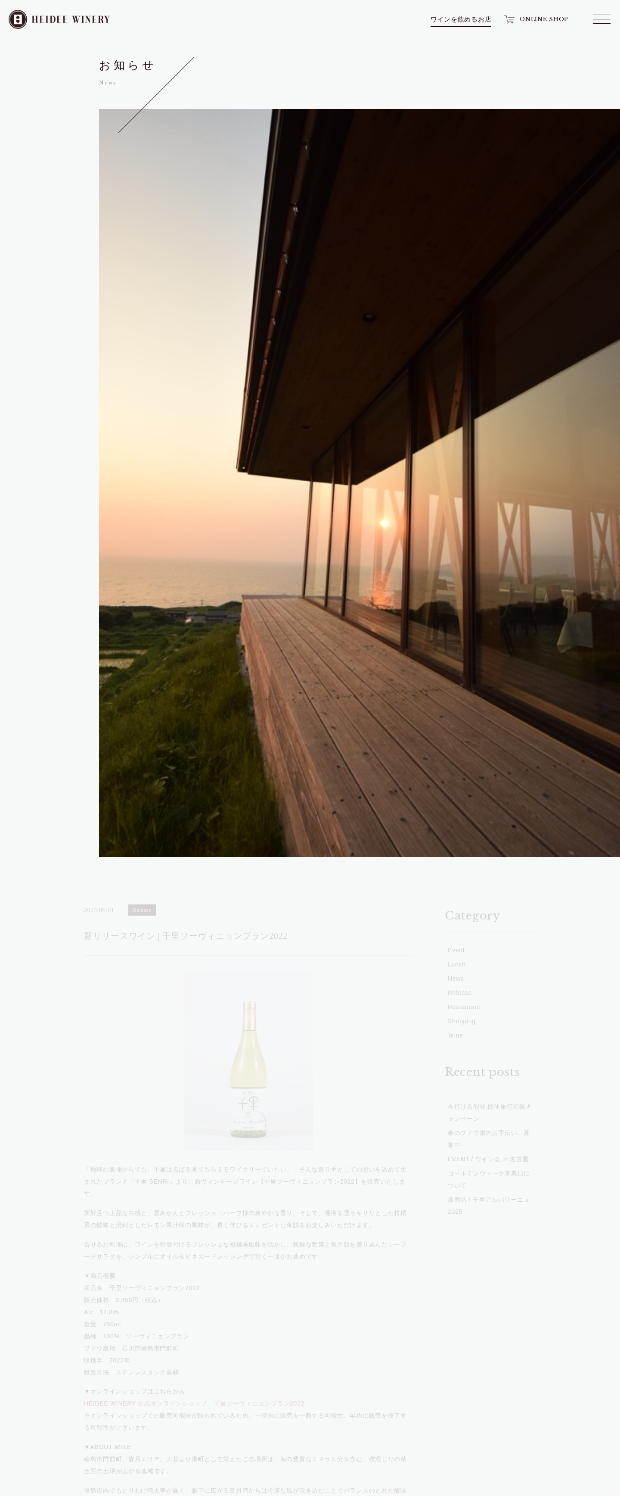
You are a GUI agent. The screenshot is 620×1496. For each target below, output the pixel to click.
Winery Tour (50, 170)
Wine (50, 97)
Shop (50, 131)
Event (50, 233)
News (50, 204)
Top (50, 69)
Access (50, 261)
